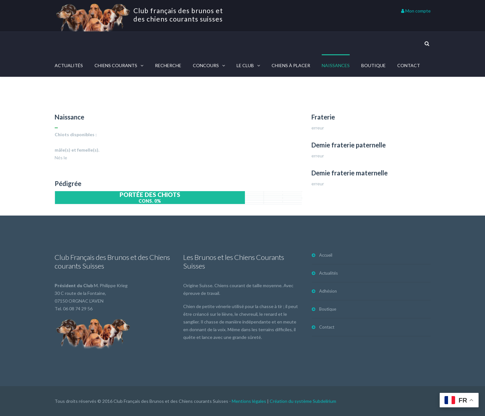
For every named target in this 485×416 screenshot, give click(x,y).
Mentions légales (249, 401)
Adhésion (328, 291)
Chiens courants (115, 65)
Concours (206, 65)
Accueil (325, 255)
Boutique (373, 65)
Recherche (168, 65)
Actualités (69, 65)
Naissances (336, 65)
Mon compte (416, 10)
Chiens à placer (291, 65)
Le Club (245, 65)
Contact (408, 65)
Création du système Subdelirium (303, 401)
